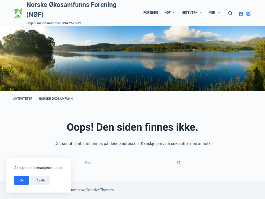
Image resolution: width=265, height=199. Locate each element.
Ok (21, 180)
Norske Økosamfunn (56, 99)
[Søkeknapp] (179, 163)
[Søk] (230, 13)
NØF (171, 13)
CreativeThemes (100, 190)
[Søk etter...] (127, 163)
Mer (215, 13)
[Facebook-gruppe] (248, 14)
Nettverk (193, 13)
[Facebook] (241, 14)
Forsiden (150, 12)
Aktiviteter (22, 99)
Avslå (40, 180)
